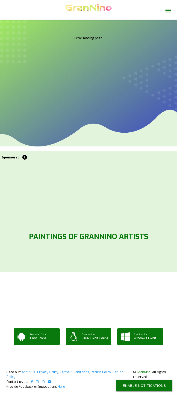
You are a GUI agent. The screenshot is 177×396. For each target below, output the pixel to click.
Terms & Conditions (74, 372)
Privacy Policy (47, 372)
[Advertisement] (88, 194)
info (24, 157)
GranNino (143, 372)
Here (61, 386)
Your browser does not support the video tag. (88, 44)
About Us (28, 372)
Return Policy (101, 372)
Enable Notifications (144, 385)
